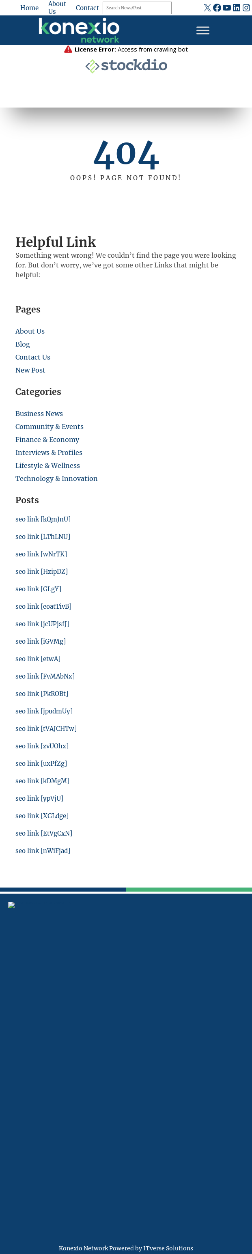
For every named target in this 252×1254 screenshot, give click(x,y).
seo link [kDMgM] (42, 781)
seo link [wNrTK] (41, 554)
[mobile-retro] (12, 1025)
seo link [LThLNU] (43, 537)
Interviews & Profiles (48, 452)
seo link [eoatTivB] (43, 606)
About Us (30, 331)
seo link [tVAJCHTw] (46, 729)
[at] (12, 1066)
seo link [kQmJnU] (43, 519)
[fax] (12, 1048)
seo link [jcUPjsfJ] (42, 624)
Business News (39, 413)
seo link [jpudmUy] (44, 711)
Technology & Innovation (56, 478)
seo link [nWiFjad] (42, 851)
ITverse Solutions (168, 1248)
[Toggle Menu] (202, 30)
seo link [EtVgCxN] (43, 833)
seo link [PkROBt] (42, 694)
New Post (30, 370)
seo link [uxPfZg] (41, 763)
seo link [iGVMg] (40, 641)
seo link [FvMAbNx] (45, 676)
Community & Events (49, 426)
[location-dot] (12, 1003)
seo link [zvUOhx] (42, 746)
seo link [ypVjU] (39, 798)
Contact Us (32, 357)
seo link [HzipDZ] (41, 571)
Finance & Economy (47, 439)
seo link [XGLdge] (42, 816)
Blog (22, 344)
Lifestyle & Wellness (47, 465)
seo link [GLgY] (38, 589)
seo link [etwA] (37, 659)
